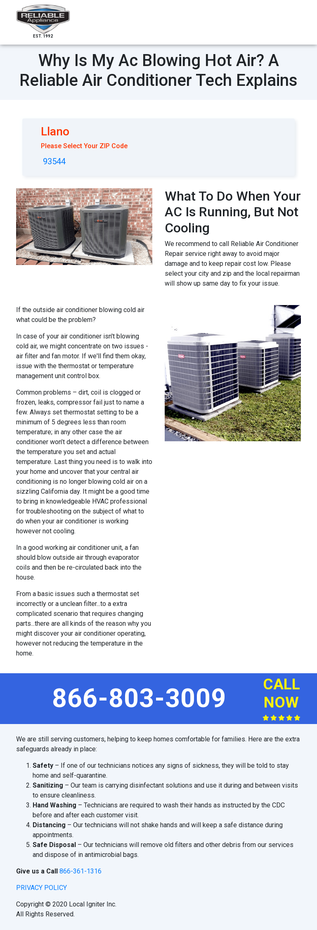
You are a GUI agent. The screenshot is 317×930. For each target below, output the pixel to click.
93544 (54, 161)
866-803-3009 (139, 698)
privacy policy (41, 888)
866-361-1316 (80, 871)
